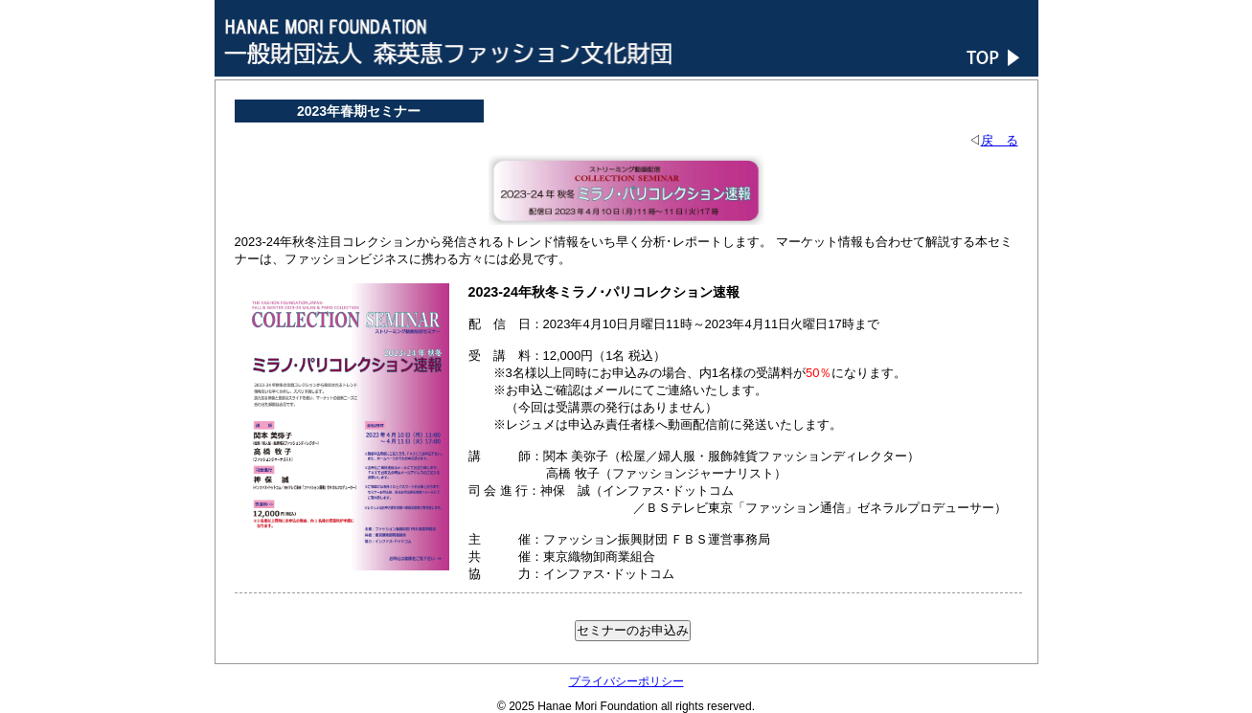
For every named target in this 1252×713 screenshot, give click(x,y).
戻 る (999, 140)
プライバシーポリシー (626, 681)
